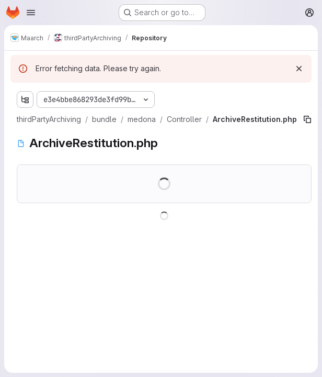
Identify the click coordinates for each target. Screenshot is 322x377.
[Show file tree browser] (25, 99)
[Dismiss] (299, 68)
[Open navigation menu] (30, 12)
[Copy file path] (307, 119)
